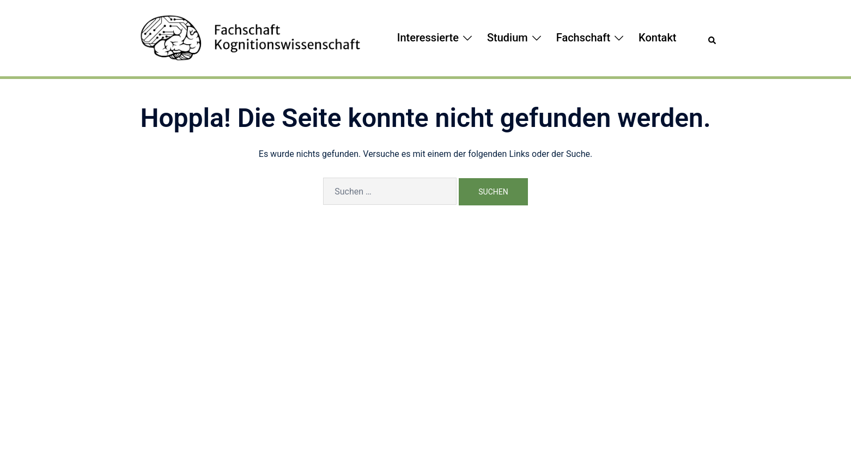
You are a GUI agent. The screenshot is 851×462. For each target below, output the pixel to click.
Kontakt (657, 37)
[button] (712, 38)
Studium (507, 37)
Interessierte (428, 37)
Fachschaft (583, 37)
